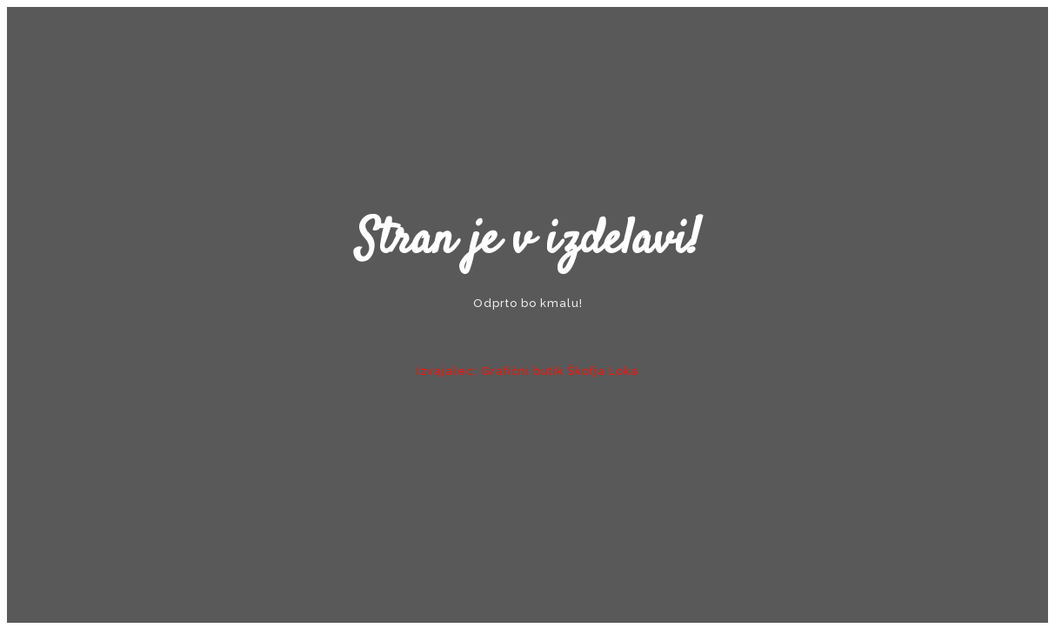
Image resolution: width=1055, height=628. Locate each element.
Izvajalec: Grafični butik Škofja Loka (527, 370)
